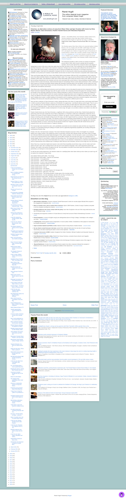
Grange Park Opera (106, 272)
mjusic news (112, 284)
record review (55, 203)
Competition (109, 252)
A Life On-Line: (112, 222)
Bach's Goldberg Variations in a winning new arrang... (17, 173)
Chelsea (102, 248)
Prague (110, 303)
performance (115, 301)
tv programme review (108, 327)
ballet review (109, 227)
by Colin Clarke (112, 240)
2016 (11, 461)
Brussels (110, 237)
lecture (106, 279)
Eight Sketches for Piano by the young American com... (17, 178)
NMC (108, 290)
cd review (37, 32)
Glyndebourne (114, 269)
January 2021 (14, 451)
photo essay (109, 302)
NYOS (102, 294)
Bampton (103, 228)
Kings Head (106, 277)
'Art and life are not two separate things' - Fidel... (17, 205)
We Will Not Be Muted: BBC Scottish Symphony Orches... (17, 358)
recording (116, 307)
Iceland (113, 275)
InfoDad (116, 210)
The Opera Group (109, 323)
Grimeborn (115, 272)
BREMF (102, 235)
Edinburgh (106, 260)
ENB (109, 261)
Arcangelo (103, 226)
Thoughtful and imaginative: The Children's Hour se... (17, 231)
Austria (113, 226)
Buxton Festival (112, 238)
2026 (11, 135)
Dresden (102, 259)
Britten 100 (112, 236)
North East (103, 292)
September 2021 (15, 153)
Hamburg (103, 275)
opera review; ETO (109, 298)
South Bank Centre (112, 317)
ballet (104, 227)
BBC (106, 231)
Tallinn (102, 322)
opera (116, 294)
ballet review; (115, 227)
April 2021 (13, 164)
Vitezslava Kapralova (66, 58)
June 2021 (13, 159)
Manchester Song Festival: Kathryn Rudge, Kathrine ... (17, 341)
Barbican (107, 228)
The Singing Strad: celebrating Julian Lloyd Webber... (17, 380)
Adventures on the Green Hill (111, 223)
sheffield (102, 314)
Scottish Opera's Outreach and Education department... (17, 202)
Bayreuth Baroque (108, 230)
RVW (117, 309)
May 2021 (13, 161)
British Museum (115, 235)
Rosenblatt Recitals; (105, 309)
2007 (11, 480)
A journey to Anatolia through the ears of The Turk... (17, 373)
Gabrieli (102, 268)
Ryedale (102, 310)
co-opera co (112, 250)
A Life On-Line (104, 222)
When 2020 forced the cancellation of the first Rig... (16, 299)
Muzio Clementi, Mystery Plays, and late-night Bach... (16, 243)
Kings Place (112, 277)
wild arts (112, 333)
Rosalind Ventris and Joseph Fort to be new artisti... (16, 268)
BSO (113, 237)
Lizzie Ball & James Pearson (109, 138)
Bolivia (109, 233)
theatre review (104, 326)
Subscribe (109, 106)
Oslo (117, 298)
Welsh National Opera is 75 (17, 307)
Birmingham (103, 233)
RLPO (113, 308)
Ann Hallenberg (113, 148)
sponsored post (110, 318)
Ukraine (114, 327)
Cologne (102, 252)
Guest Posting (107, 273)
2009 (11, 476)
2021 (11, 145)
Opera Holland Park (105, 295)
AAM (117, 222)
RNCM (116, 308)
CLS (105, 250)
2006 (11, 482)
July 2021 (13, 157)
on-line (107, 294)
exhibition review (106, 264)
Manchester (106, 284)
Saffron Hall (107, 310)
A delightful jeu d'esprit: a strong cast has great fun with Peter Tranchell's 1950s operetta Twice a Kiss (63, 326)
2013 (11, 468)
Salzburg (103, 312)
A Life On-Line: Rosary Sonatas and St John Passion (16, 422)
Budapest (116, 237)
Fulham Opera (115, 267)
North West (109, 292)
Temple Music (107, 322)
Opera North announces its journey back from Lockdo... (17, 353)
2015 (11, 464)
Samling (106, 312)
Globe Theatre (105, 269)
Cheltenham (108, 248)
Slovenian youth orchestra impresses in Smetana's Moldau (53, 334)
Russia (114, 309)
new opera (103, 289)
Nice (106, 290)
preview (104, 305)
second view (115, 313)
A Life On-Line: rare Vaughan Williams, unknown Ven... (16, 290)
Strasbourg (108, 319)
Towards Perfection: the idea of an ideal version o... (17, 345)
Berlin (116, 232)
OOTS (113, 294)
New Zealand (112, 289)
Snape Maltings (104, 315)
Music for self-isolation (16, 376)
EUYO (102, 264)
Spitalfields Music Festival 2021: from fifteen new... (17, 259)
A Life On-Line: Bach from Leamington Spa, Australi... (17, 362)
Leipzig (102, 280)
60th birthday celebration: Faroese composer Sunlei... (16, 401)
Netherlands (110, 288)
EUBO (116, 263)
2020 (11, 453)
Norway (111, 293)
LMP (113, 281)
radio (112, 305)
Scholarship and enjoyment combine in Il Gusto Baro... (17, 443)
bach (102, 227)
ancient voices (114, 225)
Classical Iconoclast (115, 203)
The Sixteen (106, 324)
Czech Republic (115, 256)
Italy (115, 276)
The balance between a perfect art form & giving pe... (17, 228)
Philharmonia (103, 302)
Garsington (107, 268)
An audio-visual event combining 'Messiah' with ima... (17, 410)
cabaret (109, 243)
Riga (111, 308)
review (102, 308)
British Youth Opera (105, 236)
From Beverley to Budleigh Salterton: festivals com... (17, 193)
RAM (114, 305)
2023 (11, 141)
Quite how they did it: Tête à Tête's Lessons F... (17, 349)
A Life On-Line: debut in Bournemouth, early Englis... (16, 223)
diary (116, 258)
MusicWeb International (112, 206)
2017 (11, 459)
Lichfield (102, 281)
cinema (106, 249)
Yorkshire (108, 336)
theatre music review (113, 324)
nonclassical (112, 290)
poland (102, 303)
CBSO (114, 245)
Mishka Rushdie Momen (111, 151)
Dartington (106, 258)
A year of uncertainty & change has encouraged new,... (17, 169)
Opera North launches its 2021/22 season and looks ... (16, 197)
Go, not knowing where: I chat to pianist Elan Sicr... (17, 366)
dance (102, 258)
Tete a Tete (113, 322)
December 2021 (15, 147)
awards (116, 226)
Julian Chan (108, 136)
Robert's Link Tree (15, 4)
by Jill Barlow (110, 241)
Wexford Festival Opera (113, 332)
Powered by (109, 112)
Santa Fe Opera (112, 312)
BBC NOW (110, 231)
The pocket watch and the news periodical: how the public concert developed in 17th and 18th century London (65, 359)
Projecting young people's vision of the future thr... (17, 388)
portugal (106, 303)
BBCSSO (116, 231)
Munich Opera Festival (105, 285)
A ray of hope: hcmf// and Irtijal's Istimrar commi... (17, 283)
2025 (11, 137)
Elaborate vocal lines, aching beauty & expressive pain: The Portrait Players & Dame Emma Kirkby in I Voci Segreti (67, 367)
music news (110, 286)
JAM (102, 277)
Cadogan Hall (114, 243)
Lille (106, 281)
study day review (104, 321)
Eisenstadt (103, 261)
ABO (102, 223)
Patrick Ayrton (110, 150)
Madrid (102, 284)
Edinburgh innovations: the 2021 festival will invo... (17, 280)
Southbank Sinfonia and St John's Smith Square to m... (17, 397)
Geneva (112, 268)
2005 (11, 484)
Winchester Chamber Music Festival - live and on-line (17, 337)
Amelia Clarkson (111, 140)
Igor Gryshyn (76, 54)
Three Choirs (112, 326)
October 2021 (14, 151)
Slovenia (110, 314)
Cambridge (103, 245)
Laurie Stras (105, 155)
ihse (117, 275)
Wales (106, 330)
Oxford (102, 300)
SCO (117, 312)
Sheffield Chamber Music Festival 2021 (16, 235)
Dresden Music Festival (110, 259)
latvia (117, 277)
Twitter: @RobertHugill (48, 4)
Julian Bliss (110, 161)
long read (108, 282)
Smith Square (115, 314)
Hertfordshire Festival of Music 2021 (16, 439)
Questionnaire (14, 165)
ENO (102, 263)
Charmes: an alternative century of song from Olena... (16, 384)
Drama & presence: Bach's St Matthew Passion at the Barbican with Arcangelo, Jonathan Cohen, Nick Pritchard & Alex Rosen (21, 124)
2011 (11, 472)
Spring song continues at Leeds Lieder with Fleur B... (17, 214)
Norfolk (116, 290)
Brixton (106, 237)
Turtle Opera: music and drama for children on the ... (17, 406)
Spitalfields (103, 318)
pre (114, 303)
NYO (117, 293)
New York (107, 289)
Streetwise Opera (114, 319)
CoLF (117, 250)
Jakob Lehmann (111, 159)
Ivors (117, 276)
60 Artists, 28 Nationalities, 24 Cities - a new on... (17, 414)
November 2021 (15, 149)
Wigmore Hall (105, 333)
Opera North (104, 297)
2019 (11, 455)
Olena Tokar (64, 54)
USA (117, 327)
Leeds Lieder (115, 279)
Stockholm (103, 319)
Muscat (111, 285)
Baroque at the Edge (114, 228)
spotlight (115, 318)
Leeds (109, 279)
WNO (113, 335)
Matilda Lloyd (110, 162)
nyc (114, 293)
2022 (11, 143)
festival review (107, 266)
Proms (108, 305)
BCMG (102, 232)
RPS (112, 309)
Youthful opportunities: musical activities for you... (16, 311)
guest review (115, 273)
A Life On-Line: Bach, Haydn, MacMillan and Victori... (16, 435)
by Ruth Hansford (108, 242)
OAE (104, 294)
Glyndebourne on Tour (105, 271)
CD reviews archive (79, 4)
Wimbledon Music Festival (106, 335)
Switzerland (115, 321)
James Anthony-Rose (107, 144)
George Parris (111, 137)
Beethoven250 (109, 232)
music (114, 285)
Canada (107, 245)
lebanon (102, 279)
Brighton (106, 235)
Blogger (69, 495)
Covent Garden (107, 256)
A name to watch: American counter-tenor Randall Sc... (17, 315)
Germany (116, 268)
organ (114, 298)
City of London (111, 249)
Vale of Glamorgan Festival (107, 328)
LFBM (114, 280)
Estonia (110, 263)
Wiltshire (116, 333)
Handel (108, 275)
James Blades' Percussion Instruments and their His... (17, 333)
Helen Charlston (113, 118)
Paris (109, 301)
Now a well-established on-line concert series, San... (17, 319)
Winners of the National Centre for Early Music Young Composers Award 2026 (57, 392)
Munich (116, 284)
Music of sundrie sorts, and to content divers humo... (17, 418)
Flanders (106, 267)
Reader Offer (103, 307)
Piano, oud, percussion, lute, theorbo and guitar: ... (17, 239)
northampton (115, 292)
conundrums (111, 255)
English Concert (114, 261)
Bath (102, 230)
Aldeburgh (103, 225)
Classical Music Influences (107, 76)
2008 (11, 478)
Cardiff (111, 245)
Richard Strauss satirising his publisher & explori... (17, 325)
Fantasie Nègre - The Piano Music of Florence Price (17, 286)
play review (115, 302)
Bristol (110, 235)
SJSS (106, 314)
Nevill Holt (116, 288)
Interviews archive (94, 4)
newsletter (103, 290)
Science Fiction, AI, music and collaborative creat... (17, 182)
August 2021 (14, 155)
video (116, 328)
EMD (107, 261)
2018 (11, 457)
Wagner (102, 329)
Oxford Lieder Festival (109, 300)
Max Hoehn (109, 121)
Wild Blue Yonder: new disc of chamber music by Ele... (17, 186)
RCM (117, 305)
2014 (11, 466)
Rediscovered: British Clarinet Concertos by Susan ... (16, 248)
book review (114, 233)
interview (48, 211)
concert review (87, 225)
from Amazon (109, 188)
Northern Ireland (105, 293)
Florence (109, 267)
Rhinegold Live (107, 308)
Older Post (94, 305)
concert (116, 252)
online (110, 294)
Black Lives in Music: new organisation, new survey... (17, 209)
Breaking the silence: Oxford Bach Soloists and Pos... (17, 369)
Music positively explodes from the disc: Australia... (17, 322)
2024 (11, 139)
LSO (114, 282)
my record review (78, 245)
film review (114, 266)
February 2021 (14, 449)
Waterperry (111, 329)
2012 (11, 470)
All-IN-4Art (108, 225)
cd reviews (115, 246)
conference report (104, 255)
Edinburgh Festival (114, 260)
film (110, 266)
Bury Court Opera (104, 238)
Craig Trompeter (106, 133)
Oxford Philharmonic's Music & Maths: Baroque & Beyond (17, 304)
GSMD (102, 273)
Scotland (103, 313)
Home (35, 248)
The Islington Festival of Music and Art (16, 252)
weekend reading (107, 331)
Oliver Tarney (110, 125)
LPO (112, 282)
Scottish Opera (108, 313)
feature (112, 264)
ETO (114, 263)
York (105, 336)
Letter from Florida (108, 280)
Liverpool (109, 281)
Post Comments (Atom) (68, 310)
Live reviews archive (64, 4)
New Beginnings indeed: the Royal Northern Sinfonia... (17, 295)
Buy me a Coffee (111, 87)
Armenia (107, 226)
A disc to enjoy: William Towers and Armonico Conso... (16, 256)
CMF (108, 250)
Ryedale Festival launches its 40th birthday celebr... (17, 329)
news (116, 289)
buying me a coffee (73, 195)
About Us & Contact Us (31, 4)
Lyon (117, 282)
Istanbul (111, 276)
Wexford (105, 332)
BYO (106, 243)
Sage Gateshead (114, 310)
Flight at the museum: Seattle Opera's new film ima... (17, 276)
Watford (116, 329)
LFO (117, 280)
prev (117, 303)
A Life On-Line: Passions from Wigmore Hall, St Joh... (16, 426)
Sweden (110, 321)
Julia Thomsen (110, 123)
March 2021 (14, 447)
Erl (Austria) (106, 263)
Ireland (107, 276)
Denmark (112, 258)
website (102, 331)
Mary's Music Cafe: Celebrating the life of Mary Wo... (16, 263)
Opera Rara (111, 297)
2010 (11, 474)
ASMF (110, 226)
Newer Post (34, 305)
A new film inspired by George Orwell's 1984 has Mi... (16, 218)
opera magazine (114, 295)
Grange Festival (114, 271)
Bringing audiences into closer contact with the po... (16, 431)
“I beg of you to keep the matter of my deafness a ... (17, 392)
